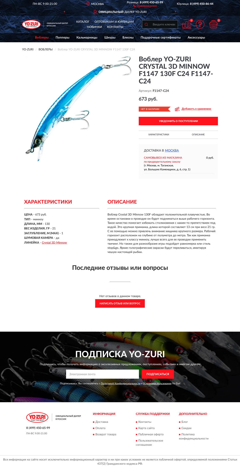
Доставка (101, 422)
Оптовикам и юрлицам (114, 21)
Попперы (62, 37)
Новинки (94, 27)
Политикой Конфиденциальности (120, 383)
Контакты (115, 27)
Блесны (128, 37)
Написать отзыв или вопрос (120, 303)
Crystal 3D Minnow (54, 242)
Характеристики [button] (158, 134)
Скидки (186, 428)
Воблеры (42, 37)
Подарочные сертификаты (161, 37)
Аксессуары (196, 37)
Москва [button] (172, 150)
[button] (145, 5)
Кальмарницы (86, 37)
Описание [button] (198, 134)
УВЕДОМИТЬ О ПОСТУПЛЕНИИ (178, 121)
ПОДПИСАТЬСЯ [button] (157, 374)
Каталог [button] (83, 21)
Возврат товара (105, 434)
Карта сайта (146, 428)
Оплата (100, 428)
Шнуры (109, 37)
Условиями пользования (157, 383)
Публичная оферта (151, 434)
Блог (184, 422)
